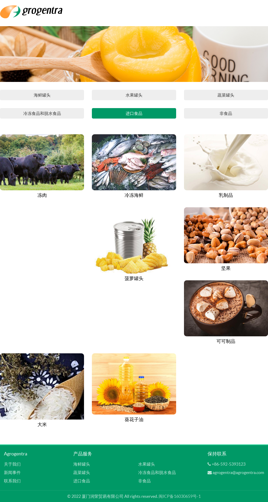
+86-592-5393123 (228, 464)
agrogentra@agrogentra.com (238, 472)
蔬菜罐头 (225, 95)
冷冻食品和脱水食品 (42, 113)
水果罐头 (134, 95)
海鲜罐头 (42, 95)
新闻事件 (12, 472)
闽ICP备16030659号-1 (180, 496)
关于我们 (12, 464)
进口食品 (134, 113)
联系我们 (12, 480)
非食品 (226, 113)
